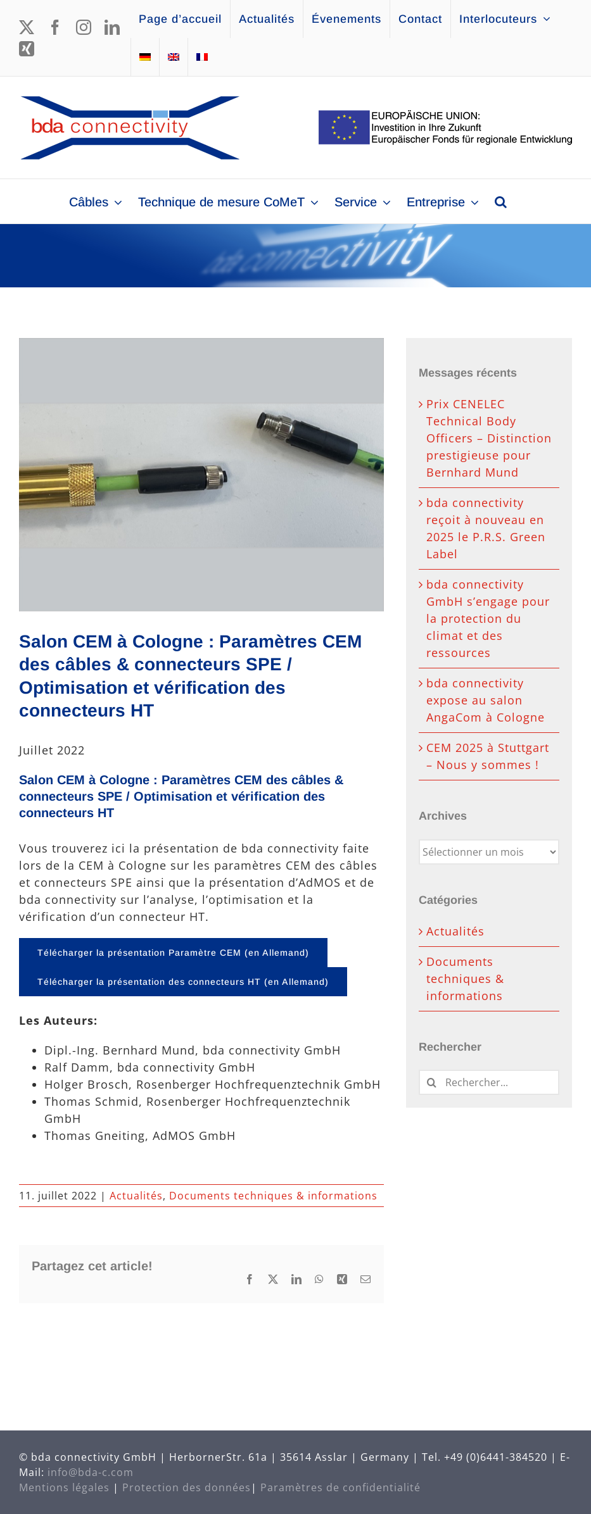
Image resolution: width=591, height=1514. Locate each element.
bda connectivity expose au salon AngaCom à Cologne (485, 700)
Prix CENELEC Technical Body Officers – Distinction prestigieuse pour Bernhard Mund (489, 438)
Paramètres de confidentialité (340, 1487)
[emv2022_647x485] (201, 474)
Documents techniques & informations (273, 1196)
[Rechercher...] (489, 1082)
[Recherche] (431, 1082)
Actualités (136, 1196)
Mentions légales (64, 1487)
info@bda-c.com (91, 1472)
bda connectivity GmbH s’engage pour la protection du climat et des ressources (488, 618)
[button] (501, 201)
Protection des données (186, 1487)
